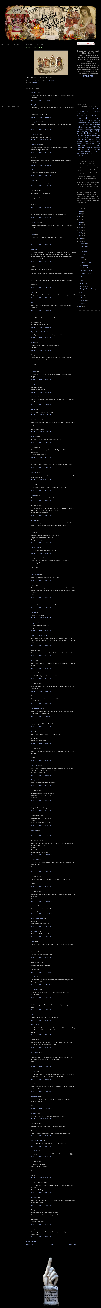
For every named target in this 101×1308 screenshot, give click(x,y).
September (84, 252)
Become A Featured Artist (93, 113)
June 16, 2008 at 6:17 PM (41, 618)
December (84, 243)
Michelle (33, 371)
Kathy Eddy (34, 765)
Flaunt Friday (80, 124)
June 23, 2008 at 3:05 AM (41, 1237)
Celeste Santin (35, 144)
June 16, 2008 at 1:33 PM (41, 432)
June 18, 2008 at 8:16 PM (41, 1020)
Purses (86, 141)
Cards (88, 118)
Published (88, 139)
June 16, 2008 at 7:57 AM (41, 298)
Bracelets (93, 116)
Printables (80, 139)
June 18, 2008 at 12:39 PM (41, 984)
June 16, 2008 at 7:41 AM (41, 287)
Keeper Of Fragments (90, 129)
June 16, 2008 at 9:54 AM (41, 392)
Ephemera (90, 122)
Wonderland (80, 155)
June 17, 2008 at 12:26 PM (41, 855)
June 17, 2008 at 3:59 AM (41, 775)
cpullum (33, 906)
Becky (33, 941)
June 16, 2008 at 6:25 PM (41, 630)
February (83, 300)
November (84, 246)
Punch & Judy (96, 139)
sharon (33, 660)
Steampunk (81, 145)
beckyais (33, 472)
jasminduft (34, 1197)
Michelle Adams (36, 315)
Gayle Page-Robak (37, 708)
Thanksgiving (97, 147)
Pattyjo (33, 585)
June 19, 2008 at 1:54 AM (41, 1066)
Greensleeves (35, 134)
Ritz (32, 1014)
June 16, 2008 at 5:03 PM (41, 515)
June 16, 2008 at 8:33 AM (41, 337)
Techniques (88, 147)
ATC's (90, 111)
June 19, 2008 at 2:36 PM (41, 1119)
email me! (88, 75)
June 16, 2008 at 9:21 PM (41, 691)
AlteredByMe (35, 1096)
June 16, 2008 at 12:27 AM (41, 117)
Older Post (72, 1244)
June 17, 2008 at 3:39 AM (41, 760)
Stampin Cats (35, 780)
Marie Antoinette (82, 131)
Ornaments (87, 135)
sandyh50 (34, 436)
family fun (97, 122)
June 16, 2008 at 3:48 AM (41, 165)
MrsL (32, 342)
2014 (80, 225)
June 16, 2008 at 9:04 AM (41, 350)
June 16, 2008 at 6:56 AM (41, 217)
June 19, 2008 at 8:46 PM (41, 1136)
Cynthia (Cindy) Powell (38, 332)
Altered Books (82, 109)
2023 (80, 211)
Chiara (33, 384)
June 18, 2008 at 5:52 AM (41, 936)
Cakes (98, 115)
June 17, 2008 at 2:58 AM (41, 743)
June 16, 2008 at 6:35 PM (41, 645)
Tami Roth (34, 1113)
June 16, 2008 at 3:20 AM (41, 152)
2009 (80, 238)
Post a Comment (31, 1241)
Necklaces (87, 133)
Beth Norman (35, 547)
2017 (80, 216)
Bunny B (33, 105)
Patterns (79, 137)
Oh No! (82, 281)
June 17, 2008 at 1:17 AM (41, 726)
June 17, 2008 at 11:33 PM (41, 914)
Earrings (79, 122)
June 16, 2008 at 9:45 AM (41, 379)
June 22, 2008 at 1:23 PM (41, 1205)
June (82, 260)
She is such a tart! (85, 262)
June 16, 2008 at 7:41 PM (41, 655)
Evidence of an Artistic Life (39, 635)
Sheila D (33, 520)
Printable (96, 137)
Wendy (33, 409)
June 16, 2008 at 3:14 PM (41, 480)
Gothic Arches (95, 124)
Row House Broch (85, 273)
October (83, 249)
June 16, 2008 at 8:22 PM (41, 678)
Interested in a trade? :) (87, 270)
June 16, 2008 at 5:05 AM (41, 175)
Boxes (87, 116)
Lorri (32, 533)
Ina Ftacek (34, 249)
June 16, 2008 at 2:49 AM (41, 129)
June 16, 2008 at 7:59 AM (41, 310)
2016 (80, 219)
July (82, 257)
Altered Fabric (94, 109)
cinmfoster (34, 931)
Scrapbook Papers (89, 143)
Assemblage (81, 111)
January (83, 303)
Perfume (87, 137)
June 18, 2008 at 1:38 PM (41, 997)
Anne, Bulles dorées (37, 918)
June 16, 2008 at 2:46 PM (41, 467)
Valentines (87, 152)
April (82, 295)
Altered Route (35, 1025)
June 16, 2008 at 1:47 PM (41, 442)
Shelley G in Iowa (36, 1140)
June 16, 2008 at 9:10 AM (41, 367)
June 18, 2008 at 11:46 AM (41, 972)
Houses (90, 127)
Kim (32, 292)
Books (78, 115)
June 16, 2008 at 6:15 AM (41, 207)
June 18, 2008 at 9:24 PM (41, 1035)
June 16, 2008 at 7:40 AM (41, 261)
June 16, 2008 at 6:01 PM (41, 607)
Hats (86, 127)
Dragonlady (34, 859)
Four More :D (84, 268)
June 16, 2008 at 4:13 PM (41, 490)
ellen (32, 462)
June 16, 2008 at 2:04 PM (41, 457)
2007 (80, 306)
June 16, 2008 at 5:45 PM (41, 580)
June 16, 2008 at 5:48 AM (41, 186)
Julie (32, 731)
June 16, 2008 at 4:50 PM (41, 500)
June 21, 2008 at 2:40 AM (41, 1178)
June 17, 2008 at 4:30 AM (41, 785)
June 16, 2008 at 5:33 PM (41, 570)
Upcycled (80, 152)
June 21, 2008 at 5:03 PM (41, 1192)
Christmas (80, 120)
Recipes (92, 141)
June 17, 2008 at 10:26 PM (41, 901)
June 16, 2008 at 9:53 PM (41, 703)
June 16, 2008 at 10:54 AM (41, 404)
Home (51, 1244)
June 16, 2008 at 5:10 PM (41, 528)
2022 (80, 214)
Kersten (33, 952)
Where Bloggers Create (93, 153)
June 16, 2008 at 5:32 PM (41, 553)
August (83, 254)
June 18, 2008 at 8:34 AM (41, 957)
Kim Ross (34, 92)
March (83, 298)
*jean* (33, 977)
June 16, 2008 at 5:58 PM (41, 597)
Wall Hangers (81, 153)
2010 (80, 235)
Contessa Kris (35, 989)
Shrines (97, 143)
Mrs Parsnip (34, 1052)
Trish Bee (34, 830)
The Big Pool (84, 265)
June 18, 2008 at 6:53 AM (41, 947)
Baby (95, 111)
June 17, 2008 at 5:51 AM (41, 800)
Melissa (33, 673)
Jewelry (35, 82)
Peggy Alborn (35, 222)
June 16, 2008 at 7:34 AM (41, 244)
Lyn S (33, 484)
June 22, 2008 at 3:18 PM (41, 1224)
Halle (32, 180)
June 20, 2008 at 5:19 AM (41, 1156)
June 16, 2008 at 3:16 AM (41, 140)
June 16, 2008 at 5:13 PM (41, 542)
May (82, 292)
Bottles (83, 115)
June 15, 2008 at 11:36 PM (41, 100)
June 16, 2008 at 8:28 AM (41, 327)
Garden (87, 124)
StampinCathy (35, 122)
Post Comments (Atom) (42, 1248)
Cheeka (33, 1002)
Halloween (80, 127)
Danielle (33, 612)
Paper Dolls (96, 135)
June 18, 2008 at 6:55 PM (41, 1010)
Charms (97, 118)
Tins (88, 149)
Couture (88, 120)
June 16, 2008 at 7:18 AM (41, 230)
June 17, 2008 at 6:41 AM (41, 836)
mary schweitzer (36, 623)
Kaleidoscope (80, 129)
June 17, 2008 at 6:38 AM (41, 825)
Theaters (80, 149)
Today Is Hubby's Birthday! (88, 289)
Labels (98, 129)
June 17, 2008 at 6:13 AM (41, 810)
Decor (93, 120)
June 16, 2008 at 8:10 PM (41, 668)
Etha (32, 170)
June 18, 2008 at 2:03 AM (41, 926)
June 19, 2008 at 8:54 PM (41, 1146)
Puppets (79, 141)
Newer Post (29, 1244)
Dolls (98, 120)
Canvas (79, 118)
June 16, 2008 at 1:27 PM (41, 415)
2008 (80, 241)
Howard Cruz (35, 574)
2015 (80, 222)
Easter (84, 122)
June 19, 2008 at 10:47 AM (41, 1091)
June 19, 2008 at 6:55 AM (41, 1079)
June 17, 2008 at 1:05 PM (41, 872)
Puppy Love (83, 283)
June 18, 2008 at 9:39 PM (41, 1047)
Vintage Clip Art (95, 151)
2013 (80, 227)
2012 (80, 230)
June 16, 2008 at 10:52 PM (41, 716)
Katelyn (33, 495)
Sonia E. (33, 1071)
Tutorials (97, 149)
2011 (80, 233)
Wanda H (34, 1151)
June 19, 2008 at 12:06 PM (41, 1108)
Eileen (33, 235)
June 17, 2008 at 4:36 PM (41, 886)
